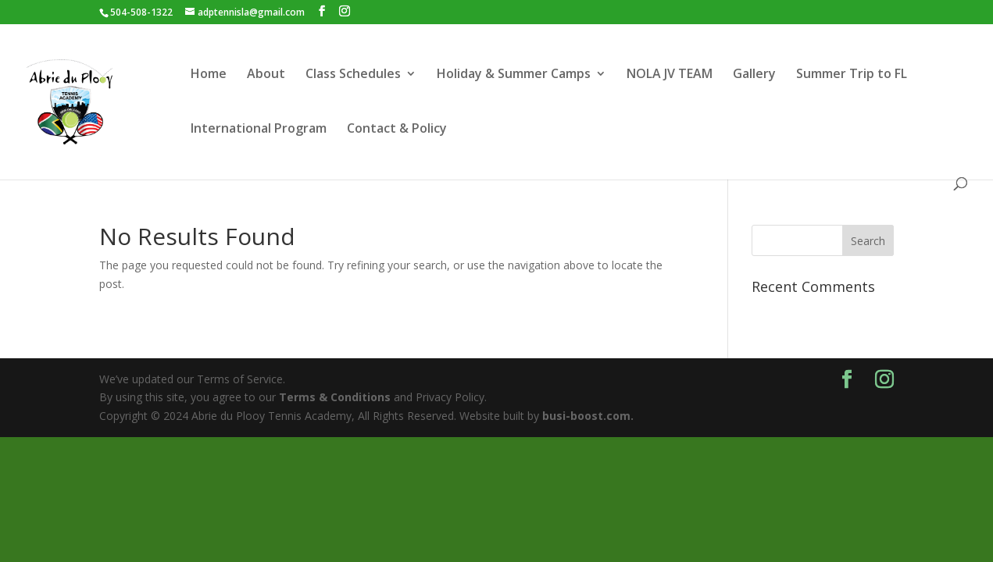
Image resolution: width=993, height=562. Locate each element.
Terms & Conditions (335, 396)
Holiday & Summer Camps (514, 75)
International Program (259, 130)
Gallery (754, 75)
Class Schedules (353, 75)
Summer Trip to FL (851, 75)
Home (209, 75)
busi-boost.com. (588, 415)
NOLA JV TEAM (670, 75)
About (266, 75)
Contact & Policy (397, 130)
